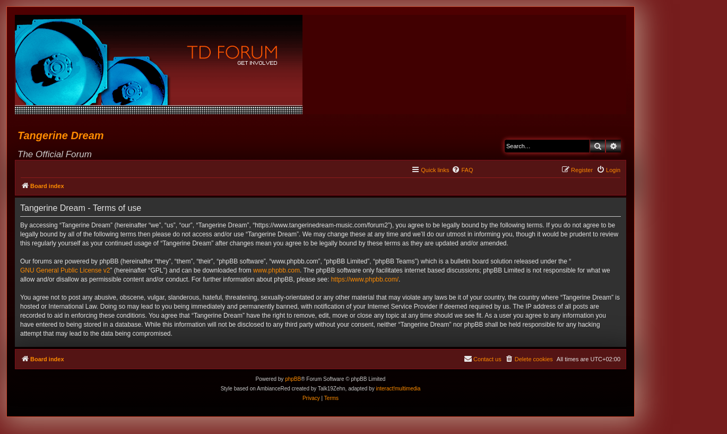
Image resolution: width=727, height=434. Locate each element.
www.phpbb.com (276, 270)
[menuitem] (462, 170)
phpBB (293, 379)
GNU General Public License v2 (65, 270)
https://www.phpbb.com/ (365, 279)
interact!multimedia (398, 389)
